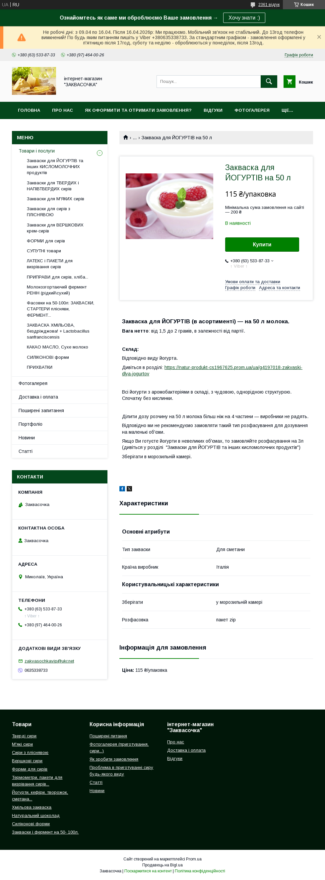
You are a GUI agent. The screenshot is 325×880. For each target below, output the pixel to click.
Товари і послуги (37, 151)
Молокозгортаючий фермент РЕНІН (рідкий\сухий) (57, 289)
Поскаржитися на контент (148, 871)
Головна (29, 110)
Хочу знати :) (244, 18)
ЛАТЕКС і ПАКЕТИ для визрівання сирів (50, 263)
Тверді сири (24, 735)
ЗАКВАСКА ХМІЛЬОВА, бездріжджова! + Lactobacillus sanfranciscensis (58, 331)
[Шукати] (269, 81)
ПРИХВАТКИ (39, 367)
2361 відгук (269, 4)
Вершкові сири (27, 760)
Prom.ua (194, 859)
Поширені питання (108, 735)
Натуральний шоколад (36, 815)
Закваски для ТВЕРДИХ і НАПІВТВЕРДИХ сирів (53, 185)
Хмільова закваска (31, 807)
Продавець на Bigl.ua (162, 865)
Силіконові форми (31, 823)
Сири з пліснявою (30, 752)
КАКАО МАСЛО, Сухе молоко (57, 347)
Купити (262, 244)
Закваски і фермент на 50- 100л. (45, 832)
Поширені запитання (41, 410)
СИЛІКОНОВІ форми (48, 357)
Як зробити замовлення (114, 759)
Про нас (62, 110)
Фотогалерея (252, 110)
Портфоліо (30, 424)
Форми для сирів (29, 769)
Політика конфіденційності (200, 871)
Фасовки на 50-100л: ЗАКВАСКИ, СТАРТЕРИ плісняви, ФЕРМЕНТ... (60, 308)
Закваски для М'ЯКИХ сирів (55, 198)
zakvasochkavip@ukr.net (49, 661)
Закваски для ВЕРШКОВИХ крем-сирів (55, 227)
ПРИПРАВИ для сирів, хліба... (57, 277)
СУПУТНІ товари (44, 250)
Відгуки (213, 110)
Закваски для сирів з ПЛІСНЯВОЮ (48, 211)
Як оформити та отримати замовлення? (138, 110)
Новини (27, 437)
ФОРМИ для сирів (46, 240)
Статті (25, 451)
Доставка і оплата (38, 397)
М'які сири (22, 744)
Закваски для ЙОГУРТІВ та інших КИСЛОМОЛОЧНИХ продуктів (55, 166)
